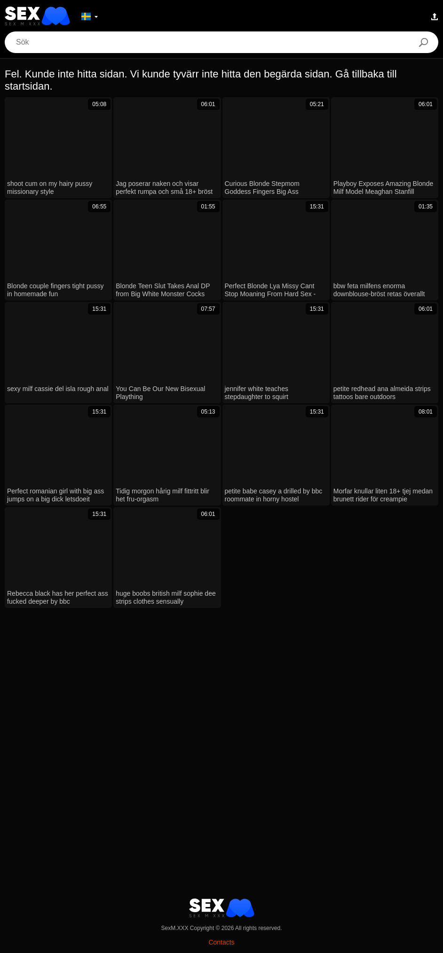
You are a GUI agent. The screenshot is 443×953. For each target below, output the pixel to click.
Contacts (221, 942)
